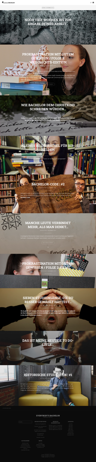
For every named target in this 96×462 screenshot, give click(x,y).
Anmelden (40, 443)
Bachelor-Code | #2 (48, 184)
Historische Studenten (25, 445)
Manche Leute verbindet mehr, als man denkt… (48, 225)
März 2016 (70, 429)
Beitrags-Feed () (40, 444)
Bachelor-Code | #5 (40, 437)
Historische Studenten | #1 (48, 375)
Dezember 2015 (70, 433)
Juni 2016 (71, 425)
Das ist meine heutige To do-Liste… (48, 342)
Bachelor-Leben (25, 443)
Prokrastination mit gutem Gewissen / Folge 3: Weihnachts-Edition (48, 58)
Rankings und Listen (25, 450)
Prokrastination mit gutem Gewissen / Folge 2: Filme (48, 265)
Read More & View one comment (48, 202)
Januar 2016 (70, 432)
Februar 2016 (70, 430)
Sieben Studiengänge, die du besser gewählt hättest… (48, 300)
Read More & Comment (48, 33)
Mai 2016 (71, 426)
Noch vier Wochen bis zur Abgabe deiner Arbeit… (48, 22)
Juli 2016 (70, 424)
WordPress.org (40, 447)
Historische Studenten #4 (40, 424)
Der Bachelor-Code (25, 444)
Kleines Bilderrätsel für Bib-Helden (48, 147)
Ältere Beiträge (7, 408)
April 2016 (71, 428)
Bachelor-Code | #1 (58, 429)
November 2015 (70, 435)
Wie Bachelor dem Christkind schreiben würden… (48, 107)
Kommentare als (40, 446)
